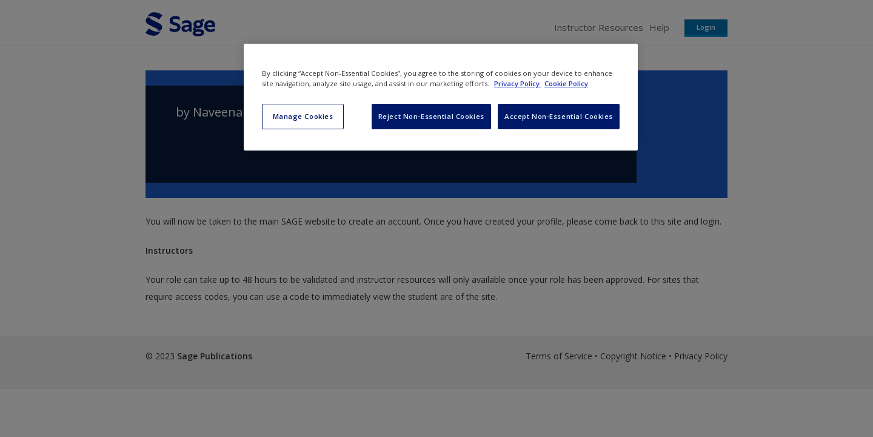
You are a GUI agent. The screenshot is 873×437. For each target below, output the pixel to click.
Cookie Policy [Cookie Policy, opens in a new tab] (566, 83)
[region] (441, 97)
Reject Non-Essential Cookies (431, 116)
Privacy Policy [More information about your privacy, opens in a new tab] (517, 83)
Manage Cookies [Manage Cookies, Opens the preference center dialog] (303, 116)
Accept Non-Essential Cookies (558, 116)
